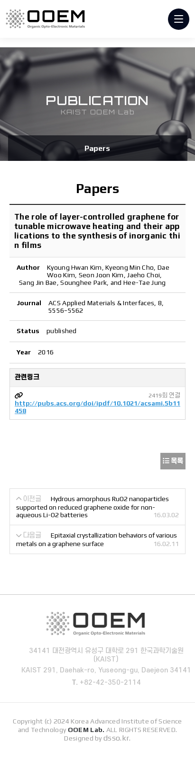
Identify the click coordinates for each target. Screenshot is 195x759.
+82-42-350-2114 (113, 683)
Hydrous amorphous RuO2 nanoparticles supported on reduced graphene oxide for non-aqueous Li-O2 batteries (92, 507)
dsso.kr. (117, 737)
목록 (173, 461)
